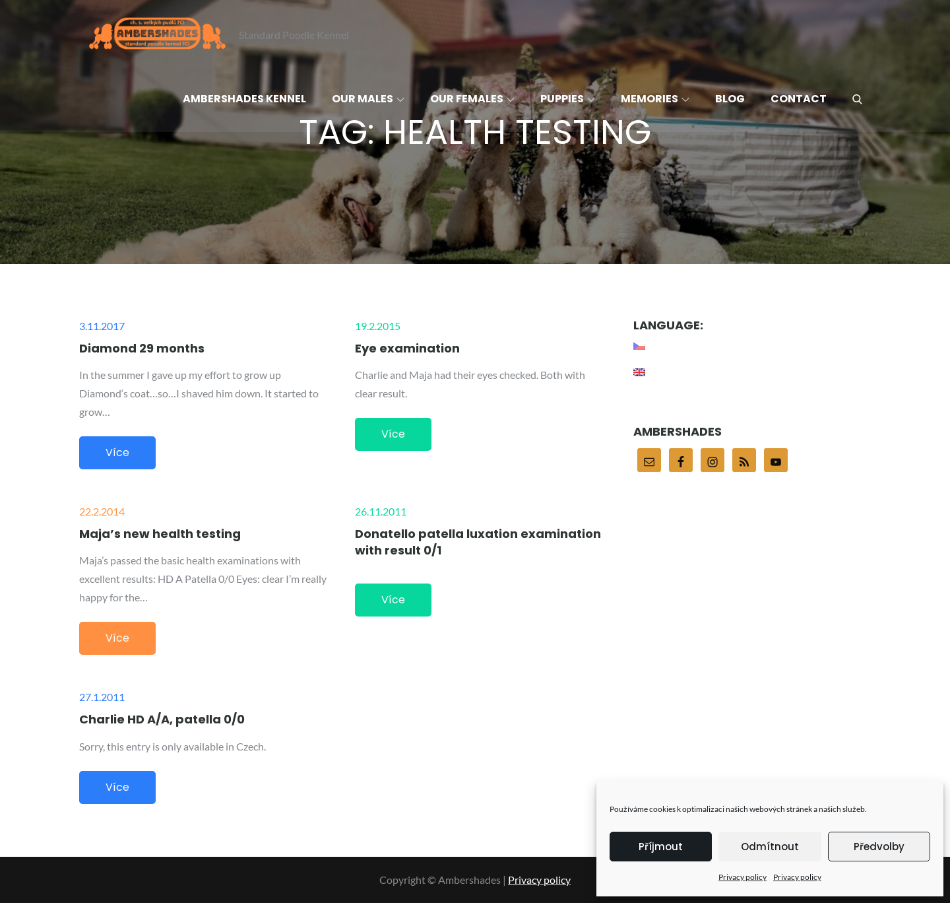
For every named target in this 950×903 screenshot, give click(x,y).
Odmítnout (770, 846)
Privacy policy (742, 877)
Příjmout (661, 846)
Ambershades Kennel (244, 98)
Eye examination (407, 348)
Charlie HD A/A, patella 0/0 (162, 719)
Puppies (567, 98)
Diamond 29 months (142, 348)
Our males (368, 98)
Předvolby (879, 846)
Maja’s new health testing (160, 533)
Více (117, 452)
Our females (472, 98)
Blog (730, 98)
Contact (799, 98)
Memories (655, 98)
